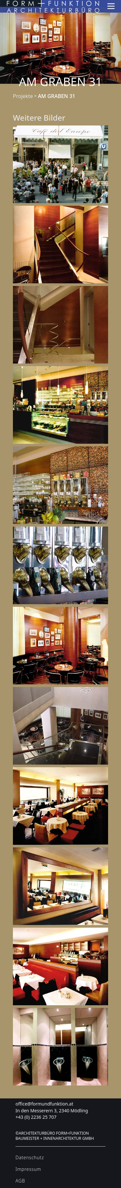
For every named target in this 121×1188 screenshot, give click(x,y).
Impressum (28, 1169)
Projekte (23, 95)
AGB (20, 1181)
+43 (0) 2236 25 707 (35, 1117)
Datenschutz (29, 1157)
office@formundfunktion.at (44, 1104)
